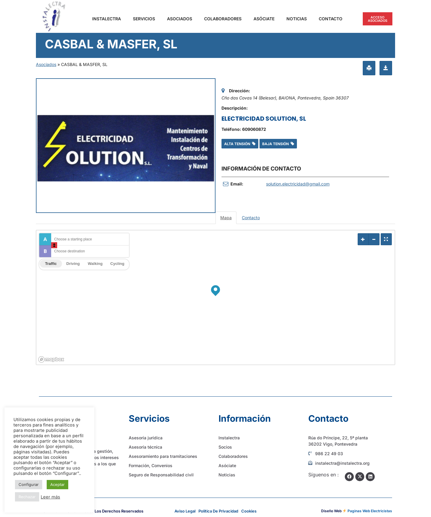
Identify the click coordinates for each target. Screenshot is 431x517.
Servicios (144, 18)
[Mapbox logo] (51, 359)
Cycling (117, 263)
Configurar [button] (29, 484)
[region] (215, 297)
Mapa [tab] (226, 217)
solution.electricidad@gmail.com (298, 183)
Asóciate (264, 18)
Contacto (330, 18)
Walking (95, 263)
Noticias (296, 18)
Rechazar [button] (27, 496)
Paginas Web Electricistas (369, 511)
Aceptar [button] (57, 484)
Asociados (179, 18)
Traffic (51, 263)
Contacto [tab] (251, 217)
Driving (73, 263)
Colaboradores (223, 18)
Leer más (50, 497)
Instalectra (106, 18)
